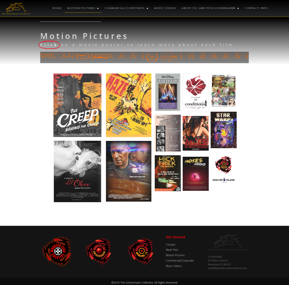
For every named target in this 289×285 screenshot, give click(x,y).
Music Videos (165, 8)
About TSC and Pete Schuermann (210, 8)
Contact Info (255, 8)
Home (57, 8)
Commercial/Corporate (126, 8)
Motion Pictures (83, 8)
